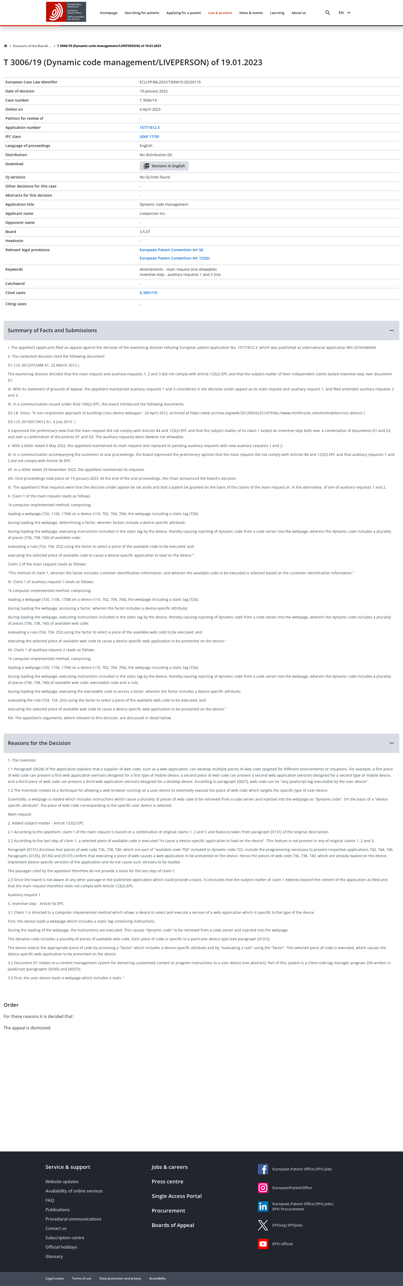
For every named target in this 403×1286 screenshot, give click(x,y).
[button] (201, 330)
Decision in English (164, 166)
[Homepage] (6, 46)
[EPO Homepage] (66, 12)
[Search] (328, 13)
